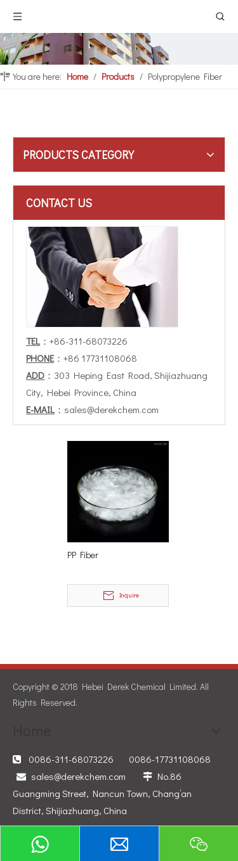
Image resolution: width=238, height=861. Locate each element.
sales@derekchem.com (111, 409)
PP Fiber (82, 555)
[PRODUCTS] (119, 49)
